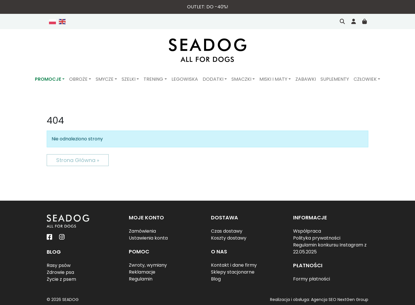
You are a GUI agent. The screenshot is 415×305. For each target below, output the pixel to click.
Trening (153, 79)
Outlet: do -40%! (207, 6)
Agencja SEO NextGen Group (339, 299)
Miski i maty (273, 79)
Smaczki (241, 79)
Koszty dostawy (228, 238)
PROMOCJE (48, 79)
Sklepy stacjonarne (232, 272)
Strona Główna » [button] (77, 160)
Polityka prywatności (316, 238)
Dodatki (213, 79)
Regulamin (140, 279)
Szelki (128, 79)
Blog (216, 279)
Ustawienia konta (148, 238)
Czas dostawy (226, 231)
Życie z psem (61, 279)
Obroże (78, 79)
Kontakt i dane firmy (234, 265)
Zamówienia (142, 231)
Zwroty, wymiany (148, 265)
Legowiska (184, 79)
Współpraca (307, 231)
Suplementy (334, 79)
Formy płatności (311, 279)
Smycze (105, 79)
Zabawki (305, 79)
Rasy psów (59, 265)
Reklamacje (142, 272)
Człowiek (365, 79)
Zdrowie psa (60, 272)
